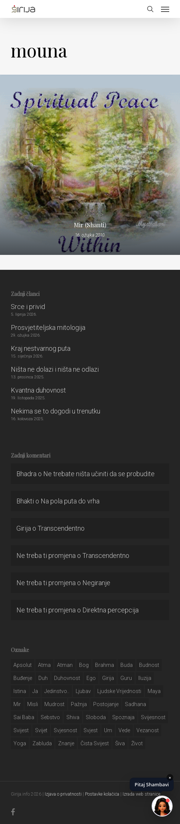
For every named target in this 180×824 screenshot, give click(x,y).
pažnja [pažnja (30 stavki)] (79, 704)
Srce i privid (28, 306)
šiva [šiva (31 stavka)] (120, 743)
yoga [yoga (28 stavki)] (19, 743)
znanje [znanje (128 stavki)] (66, 743)
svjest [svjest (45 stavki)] (90, 730)
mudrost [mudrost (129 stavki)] (54, 704)
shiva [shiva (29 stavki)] (72, 717)
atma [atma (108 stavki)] (44, 665)
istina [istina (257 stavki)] (19, 691)
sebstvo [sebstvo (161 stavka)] (50, 717)
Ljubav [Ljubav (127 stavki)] (83, 691)
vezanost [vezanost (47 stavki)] (147, 730)
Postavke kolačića (102, 794)
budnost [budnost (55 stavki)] (149, 665)
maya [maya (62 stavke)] (154, 691)
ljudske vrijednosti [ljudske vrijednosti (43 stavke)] (119, 691)
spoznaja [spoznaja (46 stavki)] (123, 717)
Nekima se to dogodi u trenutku (55, 411)
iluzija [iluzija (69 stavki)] (144, 678)
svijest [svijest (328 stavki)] (21, 730)
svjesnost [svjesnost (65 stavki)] (65, 730)
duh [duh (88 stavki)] (43, 678)
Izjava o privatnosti (63, 794)
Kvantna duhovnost (38, 390)
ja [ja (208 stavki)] (35, 691)
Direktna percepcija (110, 610)
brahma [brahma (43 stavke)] (104, 665)
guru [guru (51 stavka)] (126, 678)
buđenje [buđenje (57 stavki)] (22, 678)
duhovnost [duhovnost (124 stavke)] (67, 678)
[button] (165, 9)
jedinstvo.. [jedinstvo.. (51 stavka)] (56, 691)
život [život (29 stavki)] (137, 743)
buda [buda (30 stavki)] (126, 665)
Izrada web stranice (141, 794)
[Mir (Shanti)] (90, 165)
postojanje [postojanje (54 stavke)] (106, 704)
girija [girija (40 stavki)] (108, 678)
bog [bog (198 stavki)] (84, 665)
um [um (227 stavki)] (108, 730)
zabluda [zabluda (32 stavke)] (42, 743)
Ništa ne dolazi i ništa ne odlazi (55, 369)
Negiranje (96, 583)
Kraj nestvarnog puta (40, 348)
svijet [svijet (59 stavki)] (41, 730)
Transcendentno (61, 528)
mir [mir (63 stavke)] (17, 704)
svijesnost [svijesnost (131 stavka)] (153, 717)
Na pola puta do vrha (70, 501)
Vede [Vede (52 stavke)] (124, 730)
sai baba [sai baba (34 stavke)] (23, 717)
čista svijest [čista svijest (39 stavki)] (94, 743)
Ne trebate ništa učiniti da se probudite (99, 474)
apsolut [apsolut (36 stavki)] (22, 665)
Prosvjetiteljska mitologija (48, 327)
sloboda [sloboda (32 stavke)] (96, 717)
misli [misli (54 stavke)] (32, 704)
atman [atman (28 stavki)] (65, 665)
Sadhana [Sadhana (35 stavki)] (135, 704)
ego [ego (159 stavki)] (91, 678)
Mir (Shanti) (90, 225)
